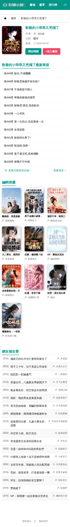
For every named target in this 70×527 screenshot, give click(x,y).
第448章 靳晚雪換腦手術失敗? (21, 81)
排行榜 (53, 4)
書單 (42, 4)
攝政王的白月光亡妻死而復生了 (28, 358)
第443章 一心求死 (14, 113)
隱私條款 (26, 521)
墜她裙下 (15, 488)
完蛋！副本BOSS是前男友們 (27, 448)
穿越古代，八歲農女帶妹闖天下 (28, 382)
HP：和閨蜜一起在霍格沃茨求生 (29, 496)
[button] (65, 5)
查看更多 (59, 170)
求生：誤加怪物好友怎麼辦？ (27, 480)
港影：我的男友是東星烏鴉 (26, 398)
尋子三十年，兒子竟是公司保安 (28, 366)
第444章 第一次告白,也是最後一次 (24, 121)
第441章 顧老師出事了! (17, 137)
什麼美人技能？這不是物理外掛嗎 (30, 456)
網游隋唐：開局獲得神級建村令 (28, 413)
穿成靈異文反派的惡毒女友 (26, 441)
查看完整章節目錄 (16, 170)
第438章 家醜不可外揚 (17, 161)
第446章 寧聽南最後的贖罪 (19, 97)
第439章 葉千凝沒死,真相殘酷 (21, 153)
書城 (32, 4)
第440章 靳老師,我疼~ (16, 145)
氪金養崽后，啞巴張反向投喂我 (28, 390)
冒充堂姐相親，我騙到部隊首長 (28, 405)
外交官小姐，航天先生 (23, 433)
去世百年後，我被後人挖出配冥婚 (30, 464)
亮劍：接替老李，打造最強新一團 (30, 472)
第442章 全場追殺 (14, 129)
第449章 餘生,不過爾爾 (17, 73)
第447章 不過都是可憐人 (18, 89)
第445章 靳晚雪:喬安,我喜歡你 (21, 105)
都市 (13, 18)
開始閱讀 (33, 51)
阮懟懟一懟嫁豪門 (20, 374)
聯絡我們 (43, 521)
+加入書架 (51, 51)
